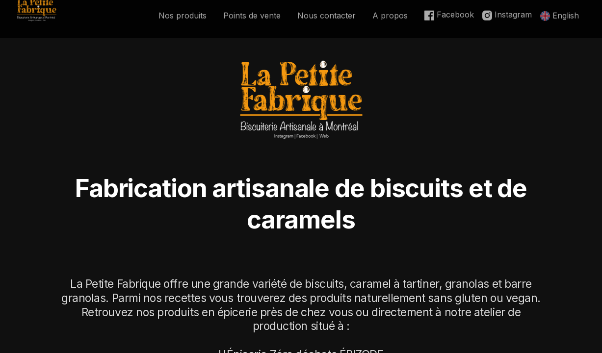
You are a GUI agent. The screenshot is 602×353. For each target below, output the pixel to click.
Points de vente (252, 7)
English (559, 7)
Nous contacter (326, 7)
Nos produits (182, 7)
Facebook (449, 6)
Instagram (507, 6)
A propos (390, 7)
